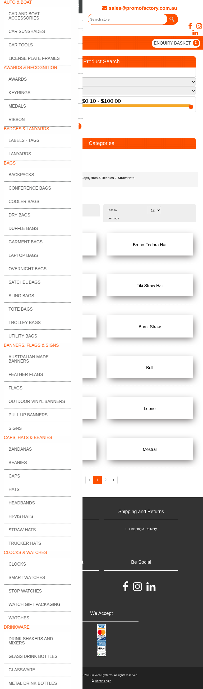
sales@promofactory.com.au (139, 8)
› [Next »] (113, 480)
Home (73, 178)
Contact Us (63, 589)
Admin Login (101, 680)
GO (13, 120)
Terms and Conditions (63, 529)
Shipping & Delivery (143, 529)
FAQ (64, 579)
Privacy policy (63, 539)
